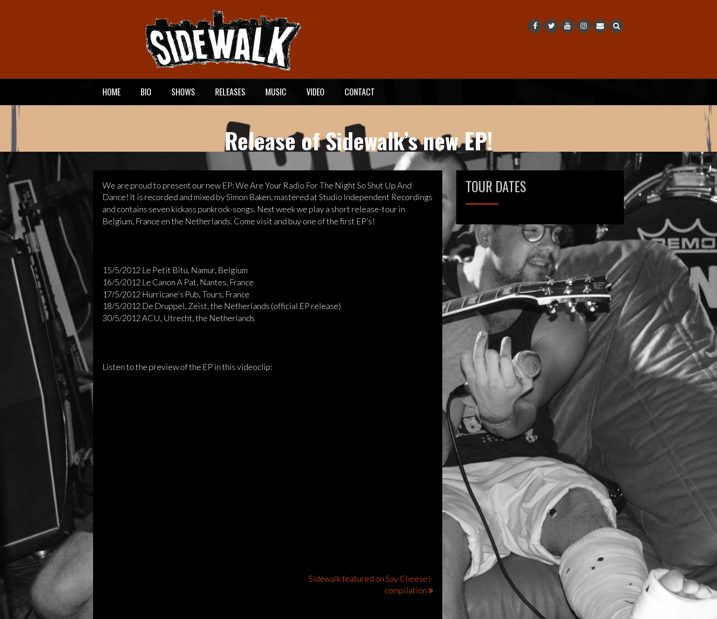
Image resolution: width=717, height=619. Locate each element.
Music (275, 92)
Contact (360, 92)
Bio (146, 92)
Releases (230, 92)
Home (111, 92)
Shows (183, 92)
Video (315, 92)
